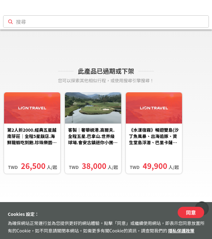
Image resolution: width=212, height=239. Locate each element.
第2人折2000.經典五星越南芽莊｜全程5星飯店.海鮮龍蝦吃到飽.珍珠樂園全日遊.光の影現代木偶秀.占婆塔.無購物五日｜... (32, 137)
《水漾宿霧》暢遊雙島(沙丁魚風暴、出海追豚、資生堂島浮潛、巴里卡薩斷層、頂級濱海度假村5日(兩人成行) (154, 137)
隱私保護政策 (181, 230)
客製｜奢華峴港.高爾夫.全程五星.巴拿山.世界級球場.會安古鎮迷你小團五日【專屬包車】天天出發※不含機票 (93, 137)
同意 (191, 212)
